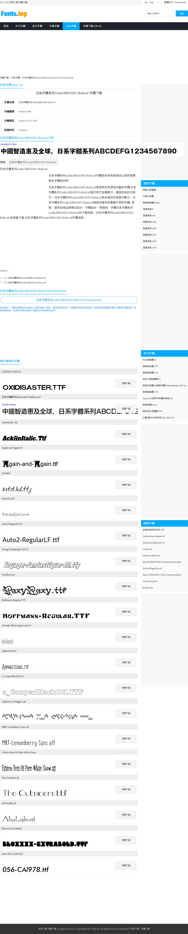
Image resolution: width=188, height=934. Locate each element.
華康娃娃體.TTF (150, 366)
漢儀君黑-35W (150, 222)
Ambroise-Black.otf (151, 555)
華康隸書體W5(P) (151, 203)
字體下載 (23, 2)
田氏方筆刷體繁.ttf (152, 379)
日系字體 (71, 26)
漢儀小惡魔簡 (149, 190)
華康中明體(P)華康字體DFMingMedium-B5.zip (165, 385)
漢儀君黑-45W (150, 228)
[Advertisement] (94, 54)
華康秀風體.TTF (150, 373)
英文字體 (37, 26)
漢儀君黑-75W (150, 248)
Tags (151, 2)
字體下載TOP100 (92, 26)
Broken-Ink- (148, 588)
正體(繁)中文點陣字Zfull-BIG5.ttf (158, 418)
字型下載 (13, 2)
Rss (146, 2)
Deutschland (180, 2)
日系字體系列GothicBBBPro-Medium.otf (26, 278)
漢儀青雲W (148, 209)
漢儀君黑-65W (150, 241)
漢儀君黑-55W (150, 235)
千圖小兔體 (148, 196)
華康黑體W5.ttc (150, 405)
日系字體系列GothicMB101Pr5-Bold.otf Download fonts (69, 300)
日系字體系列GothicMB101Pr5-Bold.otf (37, 102)
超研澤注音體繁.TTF (152, 411)
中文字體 (20, 26)
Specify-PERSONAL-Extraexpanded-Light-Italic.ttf (162, 563)
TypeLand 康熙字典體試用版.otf (158, 398)
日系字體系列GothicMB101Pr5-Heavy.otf (27, 283)
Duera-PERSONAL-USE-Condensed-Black (162, 575)
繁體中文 (168, 2)
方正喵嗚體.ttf (149, 360)
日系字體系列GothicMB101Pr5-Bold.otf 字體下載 (69, 93)
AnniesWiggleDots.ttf (152, 568)
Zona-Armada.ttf (150, 581)
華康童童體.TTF (150, 392)
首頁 (5, 26)
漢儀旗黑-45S (149, 215)
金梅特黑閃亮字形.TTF (154, 530)
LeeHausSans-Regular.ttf (154, 536)
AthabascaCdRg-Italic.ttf (154, 543)
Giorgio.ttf (147, 549)
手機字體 (54, 26)
